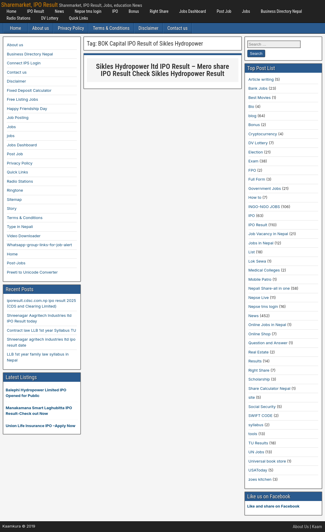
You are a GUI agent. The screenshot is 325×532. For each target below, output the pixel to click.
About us (40, 28)
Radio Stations (18, 18)
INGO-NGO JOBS (264, 206)
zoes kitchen (260, 479)
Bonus (134, 11)
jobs (11, 135)
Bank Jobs (258, 88)
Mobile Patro (260, 279)
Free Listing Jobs (22, 99)
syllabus (256, 424)
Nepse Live (259, 297)
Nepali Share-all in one (269, 288)
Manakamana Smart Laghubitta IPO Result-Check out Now (39, 410)
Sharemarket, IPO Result (29, 4)
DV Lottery (49, 18)
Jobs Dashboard (192, 11)
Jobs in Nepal (261, 243)
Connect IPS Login (23, 63)
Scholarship (259, 379)
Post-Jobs (16, 262)
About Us (301, 526)
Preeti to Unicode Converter (32, 272)
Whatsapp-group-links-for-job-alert (39, 244)
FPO (252, 170)
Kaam (317, 526)
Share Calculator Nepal (269, 388)
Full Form (257, 179)
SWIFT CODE (261, 415)
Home (11, 11)
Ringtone (15, 190)
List (252, 251)
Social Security (262, 406)
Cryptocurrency (263, 133)
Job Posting (18, 117)
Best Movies (260, 97)
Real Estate (259, 352)
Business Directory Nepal (281, 11)
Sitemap (14, 199)
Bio (251, 106)
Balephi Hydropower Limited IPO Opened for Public (36, 392)
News (59, 11)
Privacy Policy (71, 28)
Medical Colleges (264, 270)
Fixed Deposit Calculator (29, 90)
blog (253, 115)
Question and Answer (268, 342)
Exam (254, 161)
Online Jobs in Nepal (267, 324)
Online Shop (260, 333)
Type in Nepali (20, 226)
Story (12, 208)
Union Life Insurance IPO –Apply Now (40, 425)
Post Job (224, 11)
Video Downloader (23, 235)
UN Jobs (256, 451)
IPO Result (35, 11)
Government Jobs (265, 188)
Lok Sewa (257, 261)
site (252, 397)
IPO (115, 11)
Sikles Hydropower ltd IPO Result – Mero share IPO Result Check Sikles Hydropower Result (162, 70)
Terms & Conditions (111, 28)
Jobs (246, 11)
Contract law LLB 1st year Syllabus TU (41, 330)
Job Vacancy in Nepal (268, 233)
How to (255, 197)
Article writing (261, 79)
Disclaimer (148, 28)
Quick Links (78, 18)
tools (253, 433)
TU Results (258, 443)
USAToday (258, 470)
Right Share (159, 11)
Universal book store (267, 461)
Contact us (177, 28)
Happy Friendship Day (27, 108)
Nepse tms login (88, 11)
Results (255, 361)
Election (256, 152)
